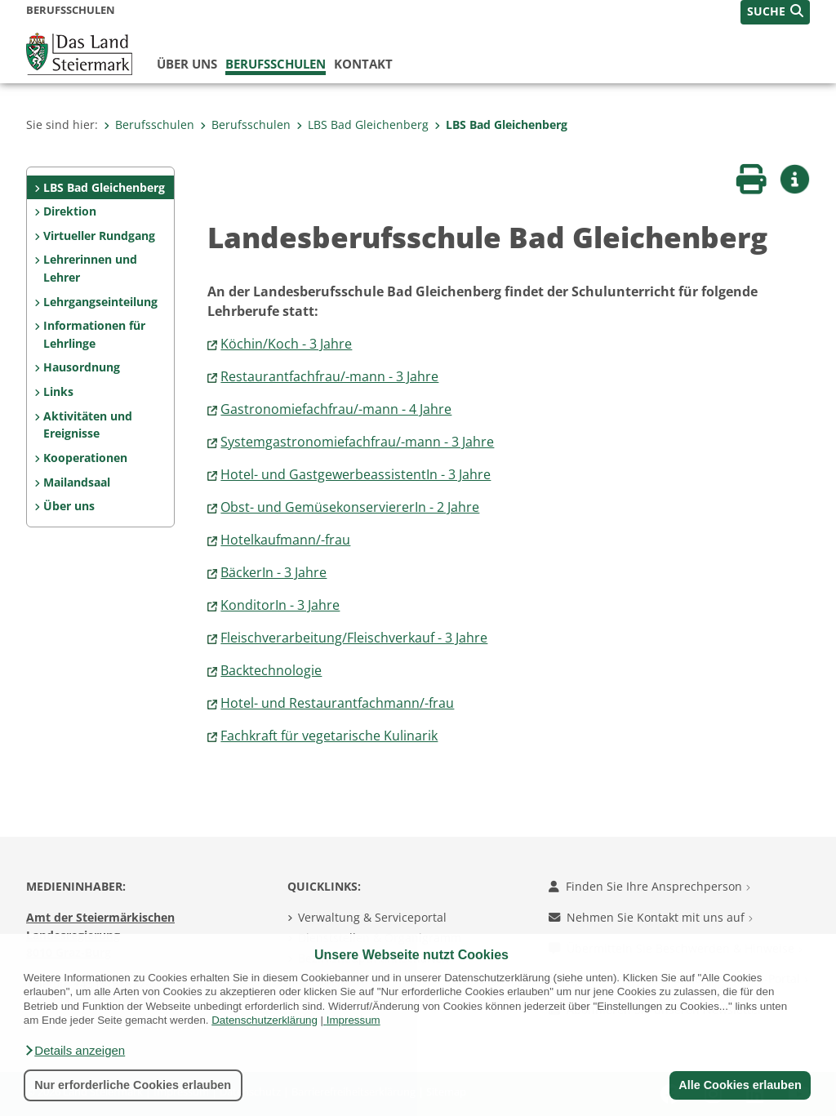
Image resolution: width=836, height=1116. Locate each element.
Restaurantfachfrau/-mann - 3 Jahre (329, 376)
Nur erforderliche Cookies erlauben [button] (132, 1085)
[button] (74, 1050)
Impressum (353, 1020)
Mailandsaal (76, 482)
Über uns (187, 64)
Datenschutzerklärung (264, 1020)
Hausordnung (81, 367)
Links (58, 391)
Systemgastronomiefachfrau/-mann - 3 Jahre (357, 442)
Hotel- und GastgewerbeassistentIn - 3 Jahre (355, 474)
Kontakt (363, 64)
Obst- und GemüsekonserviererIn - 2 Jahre (349, 507)
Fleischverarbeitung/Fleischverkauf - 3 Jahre (353, 638)
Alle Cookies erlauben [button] (739, 1085)
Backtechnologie (271, 670)
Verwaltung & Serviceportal (372, 917)
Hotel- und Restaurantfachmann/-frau (337, 703)
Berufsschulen (275, 64)
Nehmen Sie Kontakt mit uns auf (651, 917)
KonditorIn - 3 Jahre (280, 605)
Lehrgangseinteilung (100, 301)
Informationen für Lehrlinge (94, 334)
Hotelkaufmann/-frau (285, 540)
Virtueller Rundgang (99, 235)
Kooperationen (85, 457)
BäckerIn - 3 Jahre (273, 572)
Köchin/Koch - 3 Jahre (286, 344)
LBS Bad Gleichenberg (362, 124)
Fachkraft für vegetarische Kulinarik (329, 736)
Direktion (69, 211)
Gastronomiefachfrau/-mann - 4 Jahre (335, 409)
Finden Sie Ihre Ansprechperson (649, 886)
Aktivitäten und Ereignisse (87, 425)
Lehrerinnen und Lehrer (90, 268)
